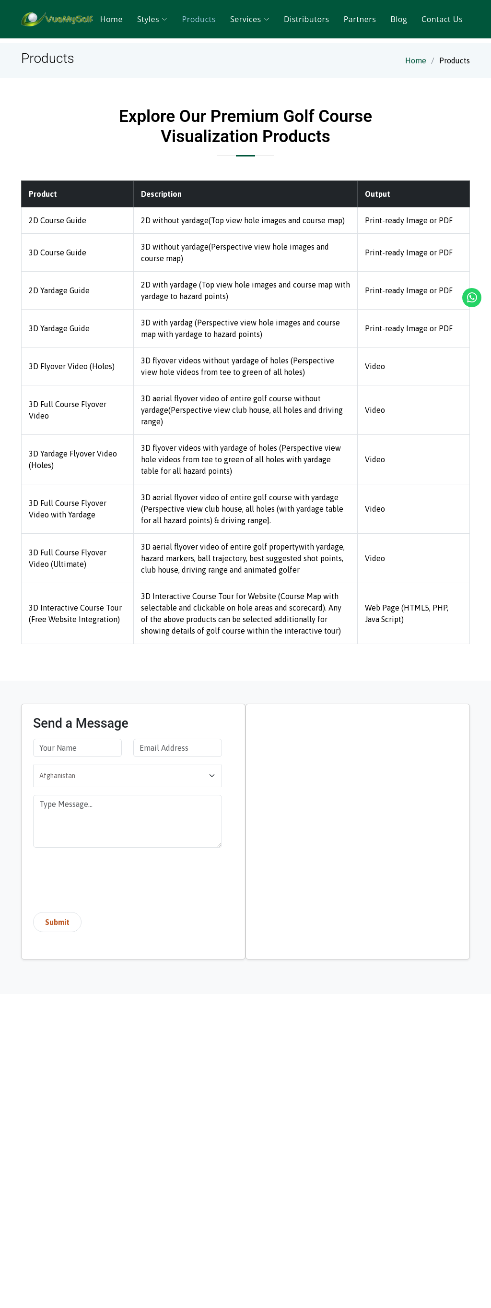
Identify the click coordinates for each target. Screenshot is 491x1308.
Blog (398, 19)
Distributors (306, 19)
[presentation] (106, 881)
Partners (360, 19)
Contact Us (442, 19)
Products (199, 19)
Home (111, 19)
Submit (57, 922)
